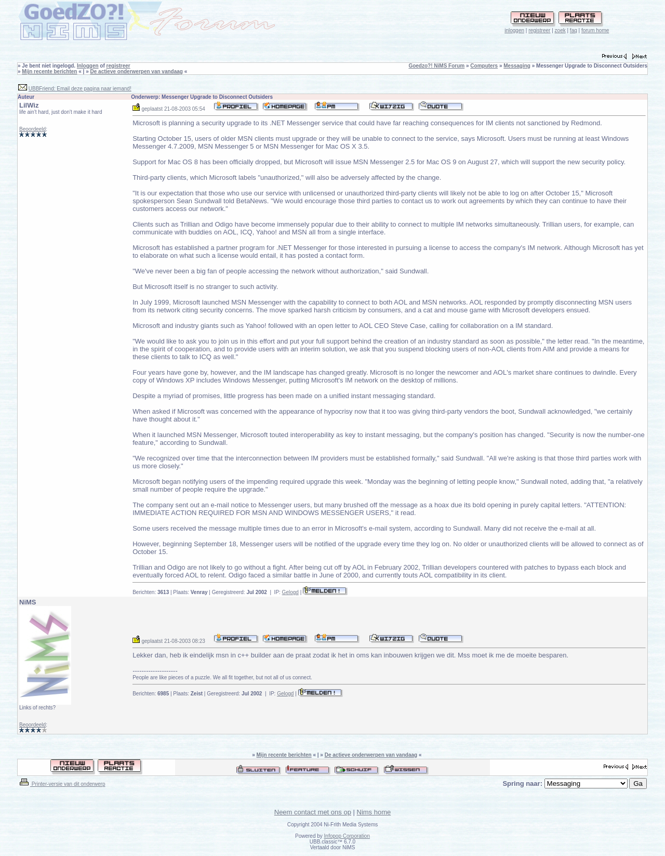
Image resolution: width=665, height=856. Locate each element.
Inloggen (88, 66)
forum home (595, 30)
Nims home (374, 812)
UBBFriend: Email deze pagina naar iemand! (80, 88)
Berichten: (150, 592)
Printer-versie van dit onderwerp (61, 784)
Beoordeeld (32, 129)
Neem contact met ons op (312, 812)
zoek (560, 30)
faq (573, 30)
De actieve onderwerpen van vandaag (136, 71)
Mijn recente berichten (49, 71)
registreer (539, 30)
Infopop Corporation (347, 836)
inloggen (514, 30)
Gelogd (290, 592)
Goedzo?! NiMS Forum (436, 66)
